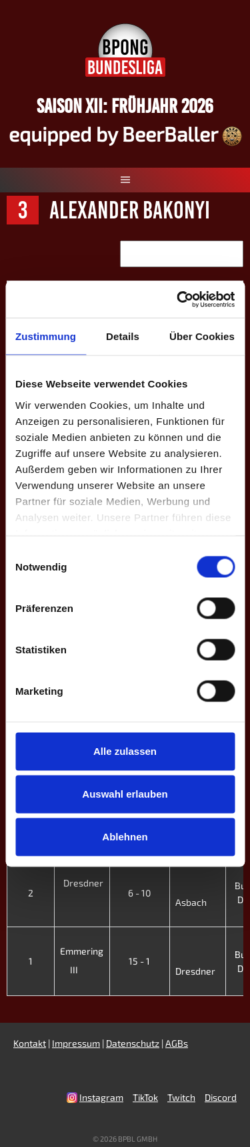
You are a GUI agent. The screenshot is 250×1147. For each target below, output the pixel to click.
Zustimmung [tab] (45, 336)
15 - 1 (139, 961)
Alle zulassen (125, 751)
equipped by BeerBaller (125, 134)
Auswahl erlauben (124, 794)
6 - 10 (139, 892)
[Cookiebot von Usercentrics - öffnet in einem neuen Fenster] (178, 299)
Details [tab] (122, 336)
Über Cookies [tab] (202, 336)
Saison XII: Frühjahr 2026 (125, 106)
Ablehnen (124, 836)
